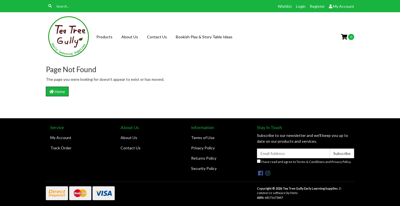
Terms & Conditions (310, 162)
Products (104, 36)
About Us (129, 36)
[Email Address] (293, 153)
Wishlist (285, 6)
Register (317, 6)
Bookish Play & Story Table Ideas (204, 36)
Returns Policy (203, 158)
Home (57, 91)
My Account (60, 137)
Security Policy (204, 168)
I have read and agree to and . (304, 161)
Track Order (60, 147)
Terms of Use (202, 137)
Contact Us (157, 36)
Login (301, 6)
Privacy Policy (203, 147)
